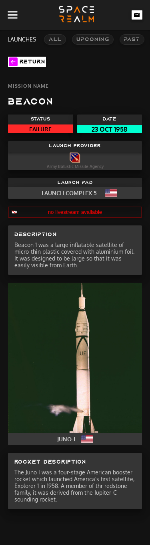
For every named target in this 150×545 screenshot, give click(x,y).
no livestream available (75, 212)
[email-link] (137, 14)
